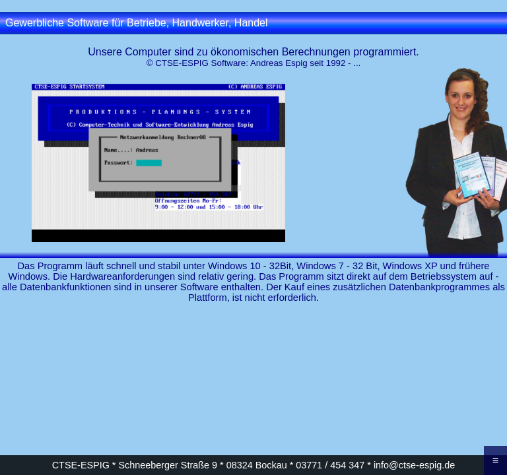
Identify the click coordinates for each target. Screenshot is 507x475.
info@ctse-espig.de (414, 465)
